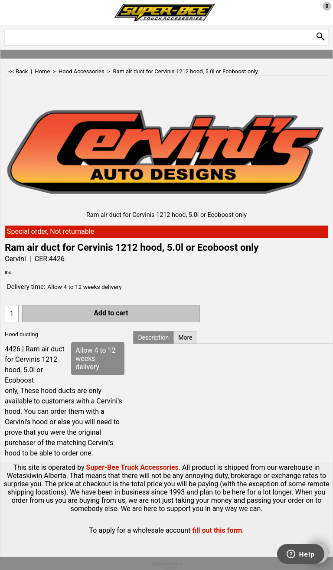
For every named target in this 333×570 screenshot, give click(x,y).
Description (153, 337)
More (185, 337)
